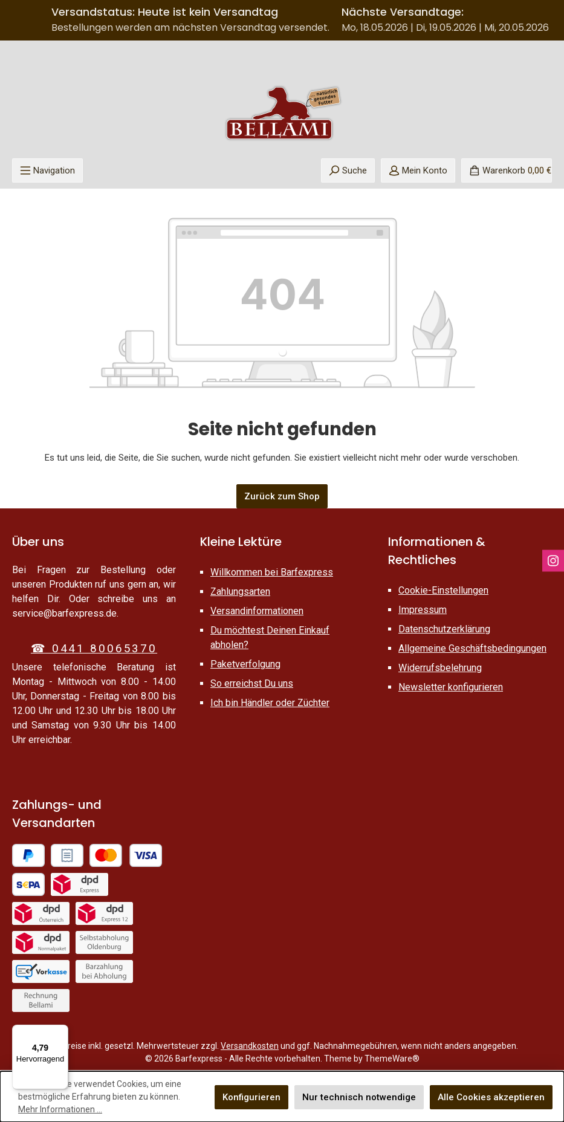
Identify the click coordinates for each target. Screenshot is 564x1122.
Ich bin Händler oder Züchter (269, 703)
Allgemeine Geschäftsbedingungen (472, 648)
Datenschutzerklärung (444, 629)
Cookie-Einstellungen (443, 590)
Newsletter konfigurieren (450, 687)
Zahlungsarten (240, 591)
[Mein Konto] (418, 170)
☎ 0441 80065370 (94, 648)
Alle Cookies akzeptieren (491, 1097)
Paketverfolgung (245, 664)
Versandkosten (250, 1046)
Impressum (422, 609)
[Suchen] (348, 170)
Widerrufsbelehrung (440, 667)
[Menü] (47, 170)
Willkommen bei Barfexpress (271, 572)
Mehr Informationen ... (60, 1109)
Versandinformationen (256, 611)
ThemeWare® (392, 1058)
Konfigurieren (251, 1097)
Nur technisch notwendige (359, 1097)
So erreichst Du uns (251, 683)
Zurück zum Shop (282, 496)
